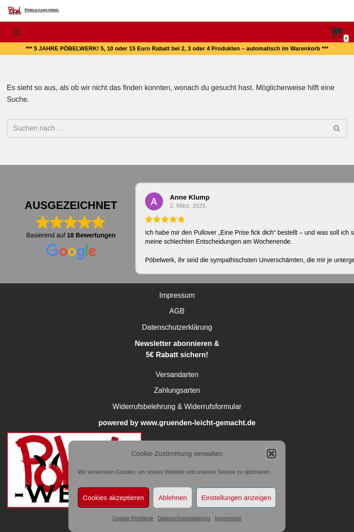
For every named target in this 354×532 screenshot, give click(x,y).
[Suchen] (167, 128)
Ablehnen (173, 497)
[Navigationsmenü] (17, 32)
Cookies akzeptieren (113, 497)
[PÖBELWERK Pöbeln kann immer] (34, 10)
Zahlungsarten (177, 390)
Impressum (228, 518)
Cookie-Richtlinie (133, 518)
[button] (271, 453)
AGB (177, 311)
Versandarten (176, 374)
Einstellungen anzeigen (236, 497)
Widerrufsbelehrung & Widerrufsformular (177, 406)
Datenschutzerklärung (184, 518)
